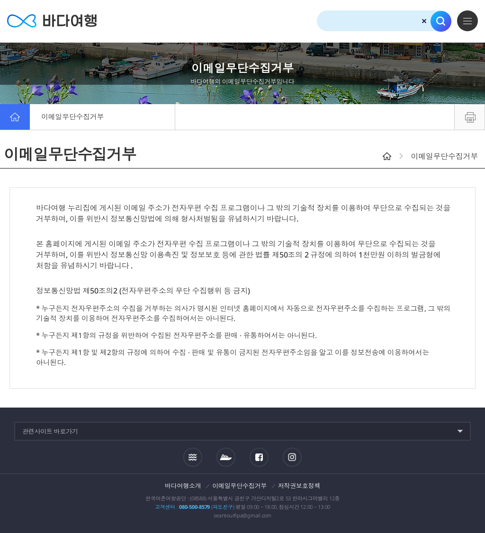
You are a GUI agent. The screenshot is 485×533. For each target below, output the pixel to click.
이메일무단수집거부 (73, 117)
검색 (441, 21)
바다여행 (52, 21)
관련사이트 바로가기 (50, 431)
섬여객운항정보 (226, 457)
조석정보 (193, 456)
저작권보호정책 (299, 485)
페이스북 (259, 457)
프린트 (470, 117)
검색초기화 (424, 21)
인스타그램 (292, 457)
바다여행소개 (183, 485)
